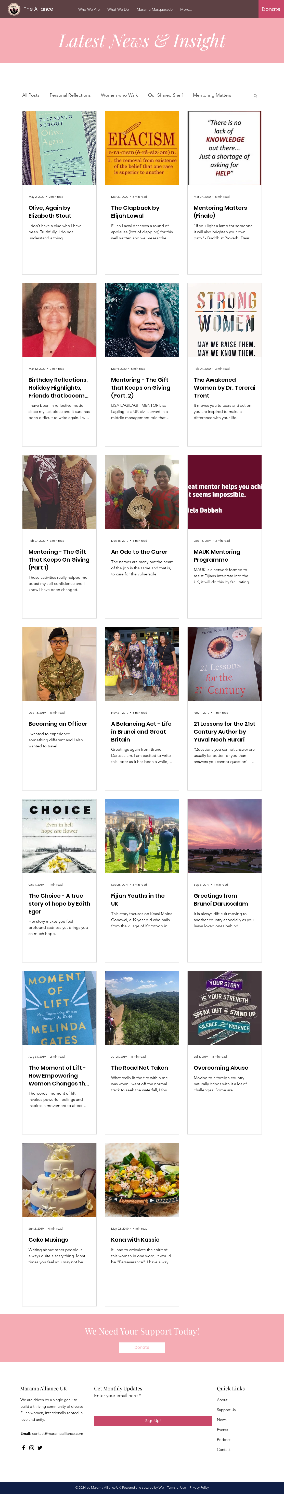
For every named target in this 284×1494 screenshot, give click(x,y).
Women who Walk (119, 95)
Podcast (223, 1439)
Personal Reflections (70, 95)
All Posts (31, 95)
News (221, 1419)
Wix (161, 1487)
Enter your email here (116, 1395)
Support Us (226, 1409)
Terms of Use (176, 1487)
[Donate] (271, 9)
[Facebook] (23, 1447)
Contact (223, 1449)
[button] (255, 96)
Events (222, 1429)
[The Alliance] (39, 9)
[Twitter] (40, 1447)
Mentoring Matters (212, 95)
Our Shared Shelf (165, 95)
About (222, 1399)
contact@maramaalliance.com (57, 1433)
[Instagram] (32, 1447)
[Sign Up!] (153, 1421)
